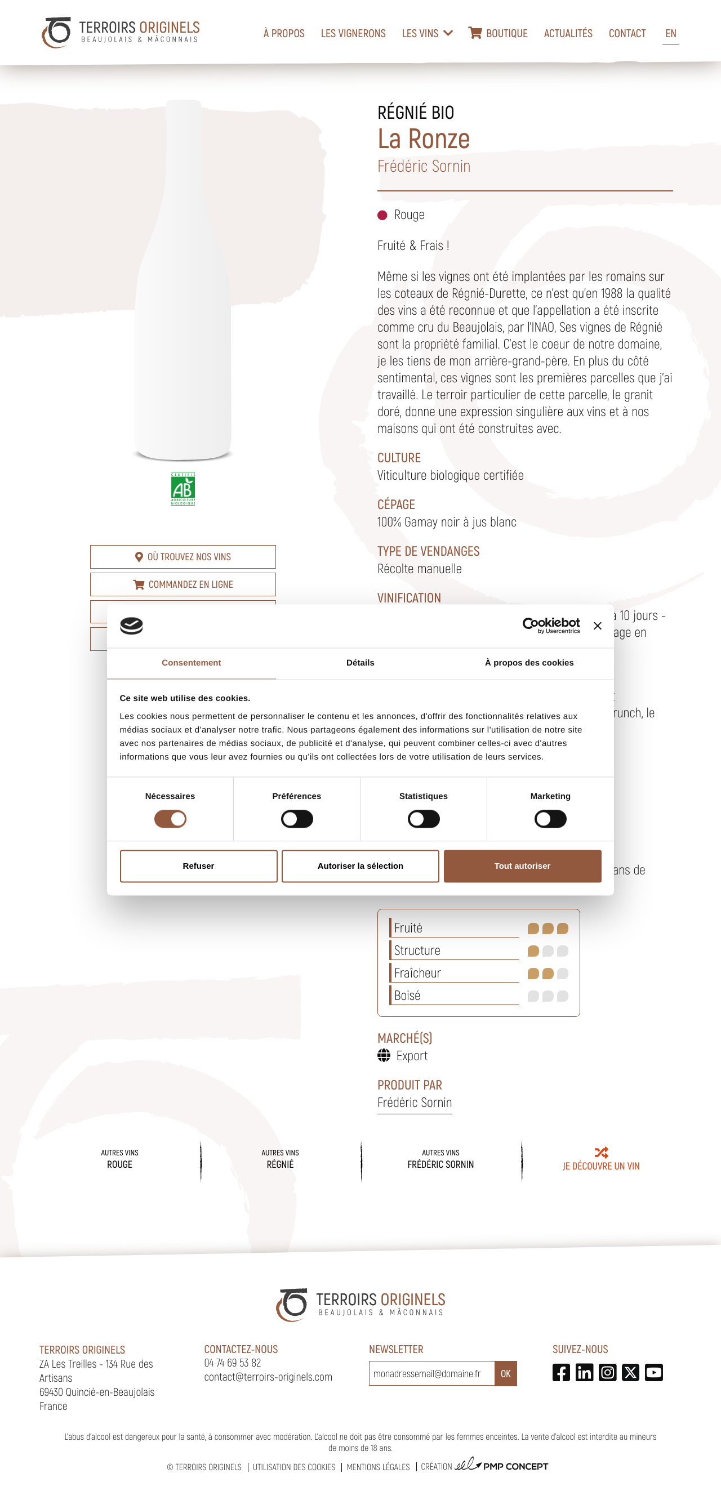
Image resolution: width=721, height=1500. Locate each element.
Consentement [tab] (191, 663)
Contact (627, 32)
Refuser (199, 865)
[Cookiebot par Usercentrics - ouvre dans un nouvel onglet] (531, 626)
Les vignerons (353, 32)
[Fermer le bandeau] (598, 626)
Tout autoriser (523, 865)
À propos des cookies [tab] (529, 663)
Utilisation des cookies (294, 1467)
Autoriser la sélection (361, 865)
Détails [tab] (360, 663)
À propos (284, 32)
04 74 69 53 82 (232, 1362)
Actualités (568, 32)
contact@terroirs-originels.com (268, 1376)
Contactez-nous (241, 1348)
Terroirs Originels (208, 1467)
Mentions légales (378, 1467)
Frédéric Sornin (414, 1101)
